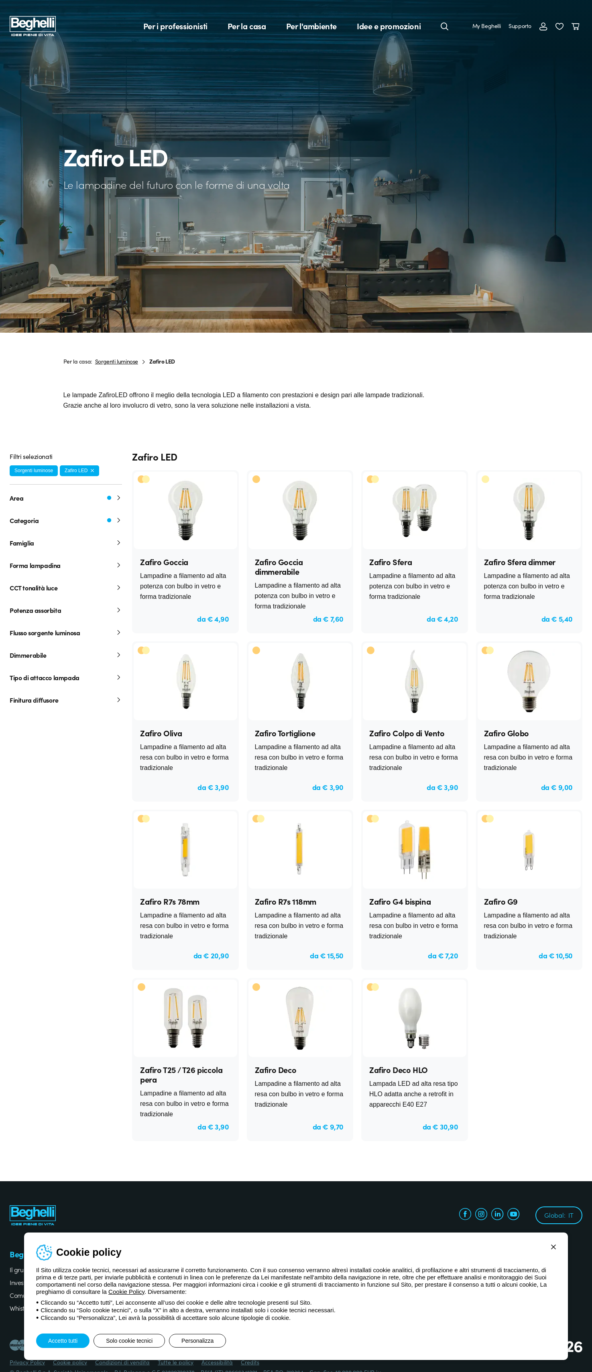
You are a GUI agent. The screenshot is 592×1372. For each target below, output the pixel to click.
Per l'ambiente (311, 26)
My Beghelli (486, 26)
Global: (559, 1214)
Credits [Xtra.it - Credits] (250, 1362)
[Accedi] (543, 26)
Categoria (66, 520)
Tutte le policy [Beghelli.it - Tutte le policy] (175, 1362)
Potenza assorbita (66, 610)
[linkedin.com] (497, 1215)
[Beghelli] (33, 25)
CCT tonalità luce (66, 587)
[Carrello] (577, 26)
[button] (559, 26)
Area (66, 497)
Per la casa (247, 26)
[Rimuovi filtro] (92, 471)
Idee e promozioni (389, 26)
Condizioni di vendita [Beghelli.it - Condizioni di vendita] (122, 1362)
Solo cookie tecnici (129, 1341)
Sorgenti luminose (116, 361)
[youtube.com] (513, 1215)
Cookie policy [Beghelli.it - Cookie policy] (70, 1362)
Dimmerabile (66, 655)
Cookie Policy (126, 1291)
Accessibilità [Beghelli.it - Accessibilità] (217, 1362)
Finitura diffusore (66, 699)
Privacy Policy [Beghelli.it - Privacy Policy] (27, 1362)
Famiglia (66, 542)
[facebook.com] (465, 1215)
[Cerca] (445, 26)
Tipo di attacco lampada (66, 677)
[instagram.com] (481, 1215)
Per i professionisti (175, 26)
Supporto (520, 26)
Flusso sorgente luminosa (66, 632)
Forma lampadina (66, 565)
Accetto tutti (62, 1341)
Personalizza (197, 1341)
